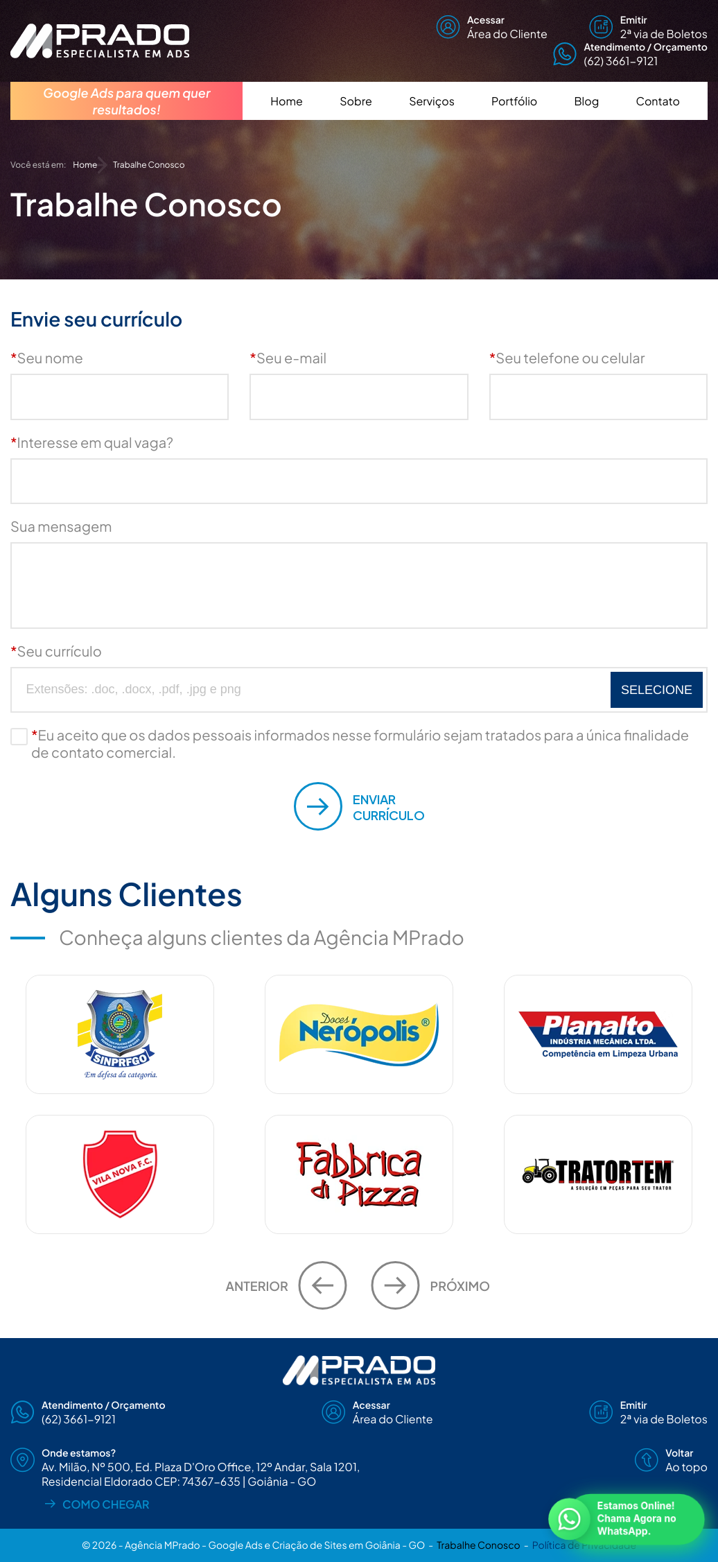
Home (286, 101)
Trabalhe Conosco (478, 1545)
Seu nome (46, 358)
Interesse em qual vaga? (91, 442)
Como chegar (96, 1503)
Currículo (359, 806)
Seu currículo (56, 651)
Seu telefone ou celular (567, 358)
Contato (658, 101)
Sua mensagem (61, 526)
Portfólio (514, 101)
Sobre (356, 101)
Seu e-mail (287, 358)
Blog (587, 101)
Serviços (432, 101)
